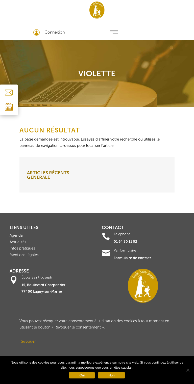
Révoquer (27, 341)
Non (111, 375)
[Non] (187, 370)
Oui (82, 375)
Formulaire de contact (132, 258)
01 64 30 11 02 (125, 241)
